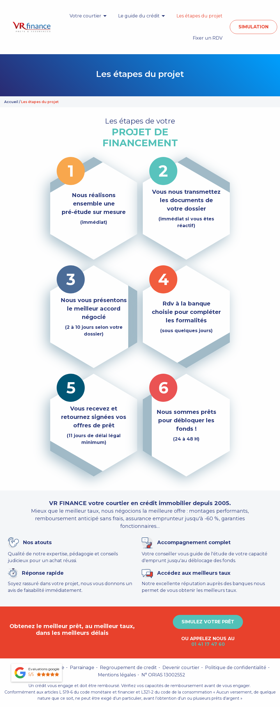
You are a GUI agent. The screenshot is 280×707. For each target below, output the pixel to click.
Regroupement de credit (128, 667)
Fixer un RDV (207, 38)
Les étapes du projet (199, 16)
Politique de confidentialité (235, 667)
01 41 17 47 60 (208, 644)
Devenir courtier (180, 667)
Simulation (253, 26)
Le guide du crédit (139, 16)
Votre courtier (85, 16)
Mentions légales (117, 675)
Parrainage (82, 667)
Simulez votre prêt (208, 621)
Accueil (11, 102)
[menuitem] (86, 16)
